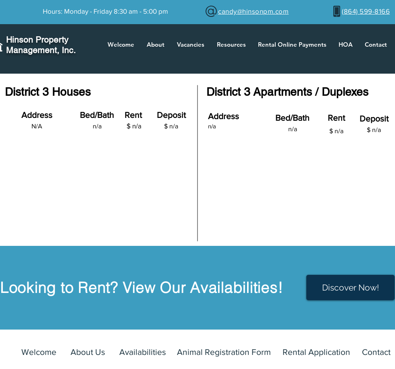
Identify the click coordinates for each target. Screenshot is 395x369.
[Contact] (376, 352)
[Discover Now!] (350, 287)
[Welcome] (39, 352)
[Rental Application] (316, 352)
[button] (155, 45)
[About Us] (88, 352)
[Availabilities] (142, 352)
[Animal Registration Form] (224, 352)
